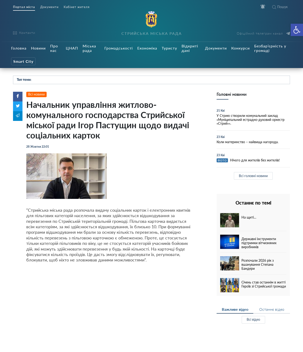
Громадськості (118, 48)
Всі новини (36, 94)
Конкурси (240, 48)
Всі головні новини (253, 176)
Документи (49, 7)
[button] (297, 30)
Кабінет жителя (76, 7)
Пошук (280, 7)
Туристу (169, 48)
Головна (19, 48)
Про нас (54, 48)
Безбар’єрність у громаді (270, 48)
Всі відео (253, 319)
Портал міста (24, 7)
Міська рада (89, 48)
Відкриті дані (190, 48)
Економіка (147, 48)
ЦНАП (72, 48)
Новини (38, 48)
